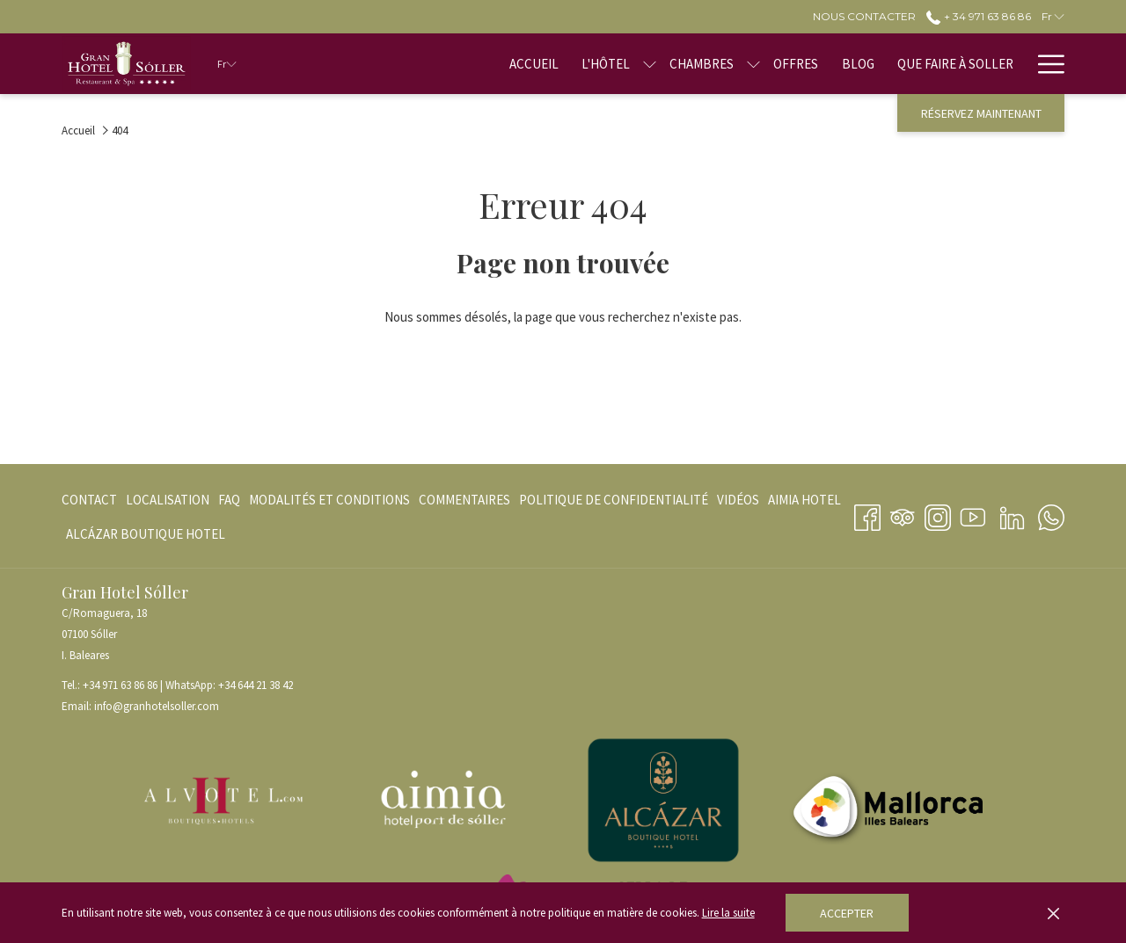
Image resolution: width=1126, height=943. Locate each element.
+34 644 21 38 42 (255, 685)
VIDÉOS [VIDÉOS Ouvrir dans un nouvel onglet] (738, 503)
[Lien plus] (1044, 63)
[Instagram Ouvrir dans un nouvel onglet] (938, 514)
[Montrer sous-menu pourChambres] (753, 63)
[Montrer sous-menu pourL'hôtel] (649, 63)
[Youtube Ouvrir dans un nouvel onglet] (973, 514)
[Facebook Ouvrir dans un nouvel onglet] (867, 514)
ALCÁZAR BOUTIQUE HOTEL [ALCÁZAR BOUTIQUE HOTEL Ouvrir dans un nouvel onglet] (145, 537)
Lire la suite (728, 912)
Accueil (78, 130)
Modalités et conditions (329, 499)
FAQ (229, 499)
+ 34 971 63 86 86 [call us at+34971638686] (978, 16)
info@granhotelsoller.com (156, 706)
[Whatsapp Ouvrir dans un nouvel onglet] (1051, 514)
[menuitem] (534, 63)
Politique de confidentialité (613, 499)
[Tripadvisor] (902, 514)
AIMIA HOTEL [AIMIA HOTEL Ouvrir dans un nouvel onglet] (804, 503)
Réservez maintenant (981, 113)
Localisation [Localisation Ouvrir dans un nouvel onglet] (167, 503)
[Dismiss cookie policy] (1053, 913)
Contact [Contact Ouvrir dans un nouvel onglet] (89, 503)
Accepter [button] (847, 913)
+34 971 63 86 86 (120, 685)
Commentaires (464, 499)
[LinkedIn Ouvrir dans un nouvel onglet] (1012, 514)
